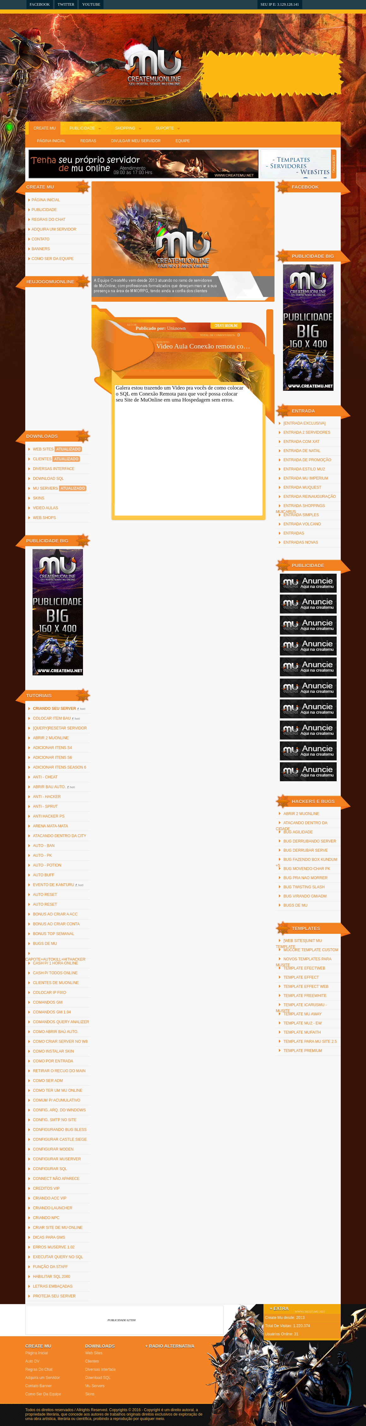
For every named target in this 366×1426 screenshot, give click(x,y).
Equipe (182, 141)
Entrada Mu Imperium (305, 478)
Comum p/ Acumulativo (56, 1100)
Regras (88, 141)
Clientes (56, 459)
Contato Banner (38, 1386)
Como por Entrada (53, 1061)
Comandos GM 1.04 (52, 1012)
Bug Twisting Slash (303, 887)
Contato (41, 239)
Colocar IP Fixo (49, 992)
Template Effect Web (305, 986)
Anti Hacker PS (48, 816)
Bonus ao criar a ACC (55, 914)
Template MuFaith (302, 1032)
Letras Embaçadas (52, 1286)
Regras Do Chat (48, 219)
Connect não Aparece (56, 1178)
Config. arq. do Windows (59, 1110)
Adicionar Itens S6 (52, 757)
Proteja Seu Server (54, 1296)
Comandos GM (47, 1002)
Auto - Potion (47, 865)
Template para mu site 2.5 (310, 1041)
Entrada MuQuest (302, 487)
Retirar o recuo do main (59, 1071)
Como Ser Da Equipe (53, 259)
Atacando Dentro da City (59, 836)
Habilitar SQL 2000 (51, 1276)
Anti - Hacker (47, 797)
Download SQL (48, 478)
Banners (41, 249)
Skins (38, 498)
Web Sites (57, 449)
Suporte (165, 128)
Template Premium (302, 1050)
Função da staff (50, 1267)
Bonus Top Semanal (53, 934)
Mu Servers (59, 488)
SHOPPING (334, 164)
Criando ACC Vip (49, 1198)
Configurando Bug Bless (59, 1129)
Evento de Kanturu (58, 885)
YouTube (91, 4)
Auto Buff (43, 875)
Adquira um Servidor (54, 229)
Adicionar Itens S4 (52, 748)
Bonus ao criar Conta (56, 924)
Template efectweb (304, 968)
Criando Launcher (52, 1208)
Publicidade (82, 128)
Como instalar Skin (53, 1051)
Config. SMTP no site (54, 1120)
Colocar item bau (56, 718)
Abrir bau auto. (54, 787)
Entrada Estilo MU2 (304, 469)
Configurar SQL (50, 1169)
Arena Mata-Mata (50, 826)
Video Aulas (45, 508)
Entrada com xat (301, 441)
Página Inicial (51, 141)
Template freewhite (304, 996)
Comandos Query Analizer (61, 1022)
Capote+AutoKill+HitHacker (55, 959)
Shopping (125, 128)
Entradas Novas (300, 542)
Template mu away (302, 1014)
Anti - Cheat (45, 777)
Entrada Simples (301, 515)
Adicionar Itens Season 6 (59, 767)
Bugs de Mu (45, 943)
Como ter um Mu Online (57, 1090)
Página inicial (46, 200)
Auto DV (32, 1361)
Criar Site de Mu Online (57, 1227)
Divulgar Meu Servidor (136, 141)
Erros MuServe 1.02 (53, 1247)
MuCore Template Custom (310, 950)
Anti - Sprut (45, 806)
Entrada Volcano (302, 524)
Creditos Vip (46, 1188)
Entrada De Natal (301, 451)
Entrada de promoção (307, 460)
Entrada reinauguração (309, 496)
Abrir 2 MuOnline (50, 738)
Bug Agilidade (298, 832)
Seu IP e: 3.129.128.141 (280, 4)
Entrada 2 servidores (306, 432)
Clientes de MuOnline (56, 983)
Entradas (293, 533)
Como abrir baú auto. (55, 1032)
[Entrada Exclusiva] (304, 423)
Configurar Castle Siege (60, 1139)
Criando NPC (46, 1218)
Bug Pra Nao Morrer (305, 878)
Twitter (66, 4)
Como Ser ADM (48, 1081)
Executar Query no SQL (58, 1257)
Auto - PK (42, 855)
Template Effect (301, 977)
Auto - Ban (43, 845)
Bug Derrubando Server (309, 841)
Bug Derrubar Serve (305, 850)
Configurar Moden (53, 1149)
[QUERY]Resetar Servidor (60, 728)
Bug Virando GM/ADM (305, 896)
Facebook (40, 4)
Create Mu (44, 128)
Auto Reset (45, 894)
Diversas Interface (53, 469)
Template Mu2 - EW (302, 1023)
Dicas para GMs (49, 1237)
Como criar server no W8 (60, 1041)
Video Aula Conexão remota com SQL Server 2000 (204, 346)
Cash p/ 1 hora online (55, 963)
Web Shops (44, 518)
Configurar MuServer (57, 1159)
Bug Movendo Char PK (306, 869)
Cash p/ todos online (55, 973)
